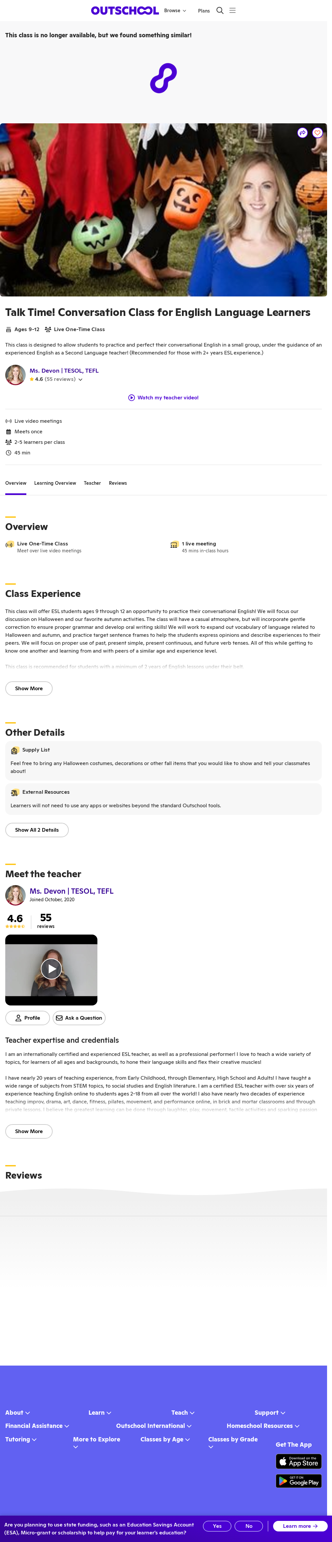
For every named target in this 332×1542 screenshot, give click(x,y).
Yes (217, 1526)
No (248, 1526)
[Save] (317, 133)
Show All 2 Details (37, 829)
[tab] (15, 483)
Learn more (300, 1526)
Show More (29, 688)
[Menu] (232, 10)
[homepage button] (125, 10)
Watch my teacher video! (163, 397)
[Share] (302, 133)
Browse (175, 11)
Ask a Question (79, 1017)
